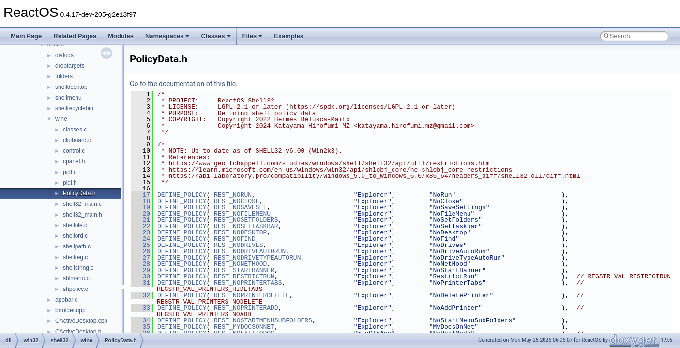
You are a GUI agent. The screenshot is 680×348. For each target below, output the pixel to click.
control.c (74, 150)
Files (252, 36)
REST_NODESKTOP (240, 232)
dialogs (64, 55)
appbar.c (66, 299)
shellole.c (75, 225)
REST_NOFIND (235, 238)
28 (140, 264)
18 (140, 201)
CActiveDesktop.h (78, 331)
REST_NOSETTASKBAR (246, 226)
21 (140, 220)
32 (140, 295)
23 (140, 232)
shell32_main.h (82, 214)
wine (61, 119)
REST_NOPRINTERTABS (248, 282)
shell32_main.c (82, 204)
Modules (121, 36)
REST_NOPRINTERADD (246, 308)
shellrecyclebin (74, 108)
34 (140, 320)
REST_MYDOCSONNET (244, 326)
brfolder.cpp (70, 310)
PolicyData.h (79, 193)
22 (140, 226)
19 (140, 207)
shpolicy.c (75, 289)
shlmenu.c (76, 278)
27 (140, 257)
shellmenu (68, 97)
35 (140, 326)
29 (140, 270)
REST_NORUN (233, 194)
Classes (215, 36)
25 (140, 245)
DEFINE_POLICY (181, 194)
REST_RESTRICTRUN (244, 276)
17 (140, 194)
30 (140, 276)
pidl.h (70, 182)
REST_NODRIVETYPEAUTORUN (257, 257)
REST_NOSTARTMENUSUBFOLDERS (263, 320)
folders (64, 76)
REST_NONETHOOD (240, 264)
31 (140, 282)
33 (140, 308)
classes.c (75, 129)
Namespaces (167, 36)
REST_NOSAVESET (240, 207)
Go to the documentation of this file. (184, 83)
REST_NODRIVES (238, 245)
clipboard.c (77, 140)
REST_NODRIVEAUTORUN (250, 251)
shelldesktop (71, 87)
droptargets (70, 65)
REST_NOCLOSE (236, 201)
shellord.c (75, 235)
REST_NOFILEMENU (242, 213)
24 (140, 238)
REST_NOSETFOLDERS (246, 220)
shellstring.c (78, 267)
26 (140, 251)
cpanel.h (74, 161)
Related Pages (74, 36)
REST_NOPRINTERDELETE (251, 295)
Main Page (26, 36)
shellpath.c (77, 246)
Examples (288, 36)
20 (140, 213)
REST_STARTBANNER (244, 270)
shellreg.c (75, 257)
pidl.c (69, 172)
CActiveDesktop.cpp (81, 321)
